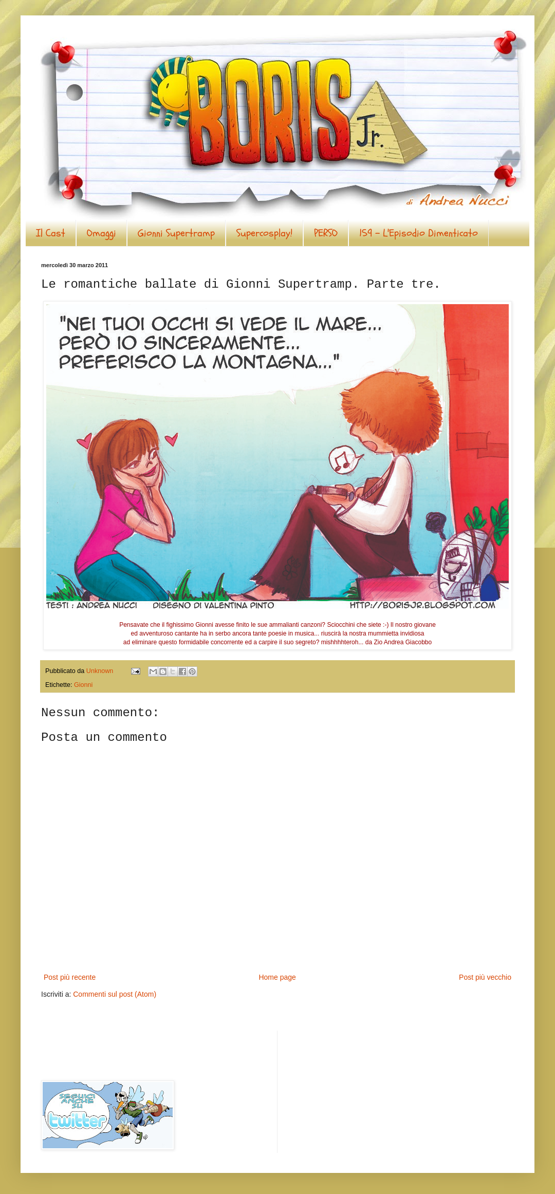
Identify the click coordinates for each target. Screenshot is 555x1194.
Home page (276, 977)
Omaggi (101, 233)
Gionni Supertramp (176, 233)
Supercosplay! (264, 233)
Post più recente (70, 977)
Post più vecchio (485, 977)
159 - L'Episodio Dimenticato (418, 233)
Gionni (83, 684)
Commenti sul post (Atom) (114, 994)
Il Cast (50, 233)
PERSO (326, 233)
